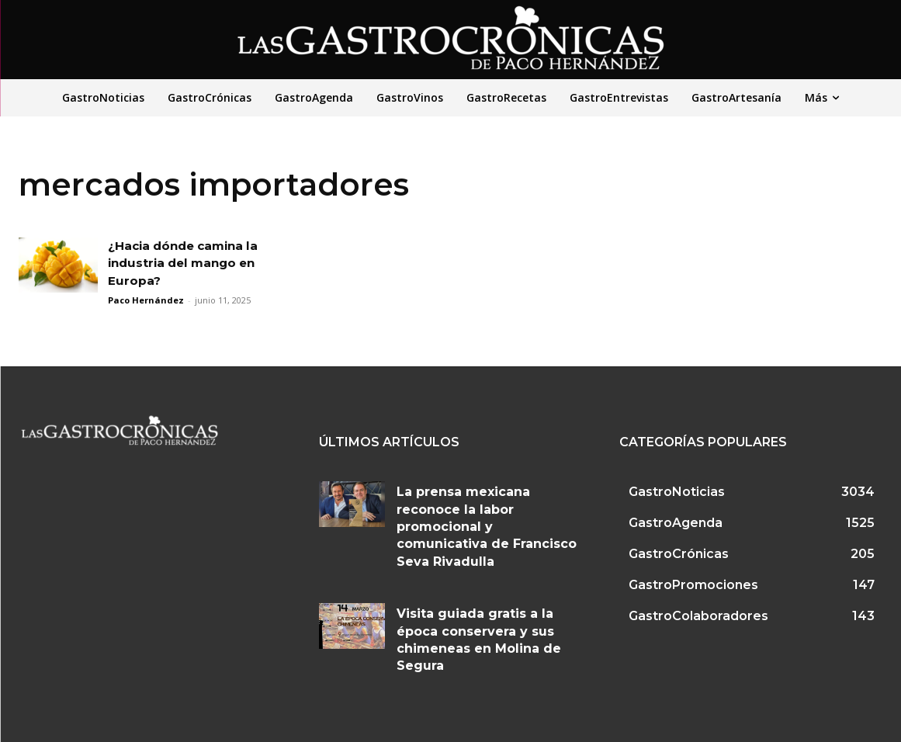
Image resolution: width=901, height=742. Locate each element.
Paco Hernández (146, 300)
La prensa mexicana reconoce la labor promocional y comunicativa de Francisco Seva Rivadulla (487, 526)
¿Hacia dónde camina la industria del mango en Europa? (188, 263)
